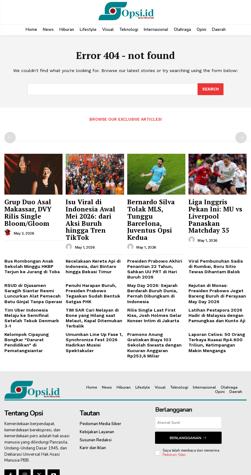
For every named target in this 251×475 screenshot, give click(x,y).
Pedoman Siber (174, 415)
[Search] (210, 89)
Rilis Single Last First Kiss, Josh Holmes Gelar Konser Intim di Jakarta (154, 286)
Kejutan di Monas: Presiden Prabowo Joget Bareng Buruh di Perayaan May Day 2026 (216, 265)
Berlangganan (188, 399)
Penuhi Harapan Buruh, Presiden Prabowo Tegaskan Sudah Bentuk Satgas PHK (91, 265)
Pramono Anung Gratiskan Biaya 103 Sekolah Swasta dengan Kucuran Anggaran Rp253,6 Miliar (154, 311)
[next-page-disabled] (241, 137)
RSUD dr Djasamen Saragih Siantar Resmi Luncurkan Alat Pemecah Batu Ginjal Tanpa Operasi (32, 265)
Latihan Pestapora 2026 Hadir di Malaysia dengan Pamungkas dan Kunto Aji (214, 286)
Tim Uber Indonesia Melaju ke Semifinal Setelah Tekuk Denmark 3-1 (32, 286)
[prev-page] (10, 137)
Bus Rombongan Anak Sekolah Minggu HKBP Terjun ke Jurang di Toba (30, 245)
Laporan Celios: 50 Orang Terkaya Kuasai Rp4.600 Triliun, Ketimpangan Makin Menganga (216, 311)
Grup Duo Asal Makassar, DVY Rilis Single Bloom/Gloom (32, 206)
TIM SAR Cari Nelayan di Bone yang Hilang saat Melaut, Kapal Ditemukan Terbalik (91, 288)
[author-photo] (8, 221)
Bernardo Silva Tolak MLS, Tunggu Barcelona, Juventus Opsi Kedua (155, 209)
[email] (188, 385)
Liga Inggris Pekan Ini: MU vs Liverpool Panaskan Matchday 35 (215, 209)
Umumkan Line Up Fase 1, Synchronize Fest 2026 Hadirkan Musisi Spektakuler (91, 311)
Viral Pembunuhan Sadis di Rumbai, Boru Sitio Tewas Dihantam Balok (216, 245)
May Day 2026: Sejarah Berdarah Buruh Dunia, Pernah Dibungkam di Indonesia (150, 265)
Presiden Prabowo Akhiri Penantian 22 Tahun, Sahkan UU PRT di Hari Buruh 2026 (156, 245)
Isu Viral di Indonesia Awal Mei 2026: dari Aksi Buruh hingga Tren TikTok (94, 209)
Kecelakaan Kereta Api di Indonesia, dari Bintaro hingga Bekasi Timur (91, 245)
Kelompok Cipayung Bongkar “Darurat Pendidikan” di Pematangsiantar (24, 311)
